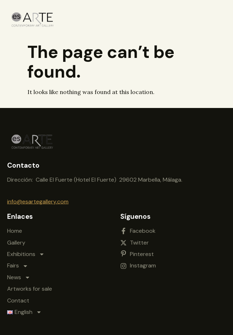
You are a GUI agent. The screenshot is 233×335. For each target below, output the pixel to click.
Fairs (17, 264)
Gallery (16, 240)
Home (14, 229)
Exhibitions (26, 252)
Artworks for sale (29, 287)
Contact (18, 298)
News (18, 276)
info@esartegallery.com (38, 201)
